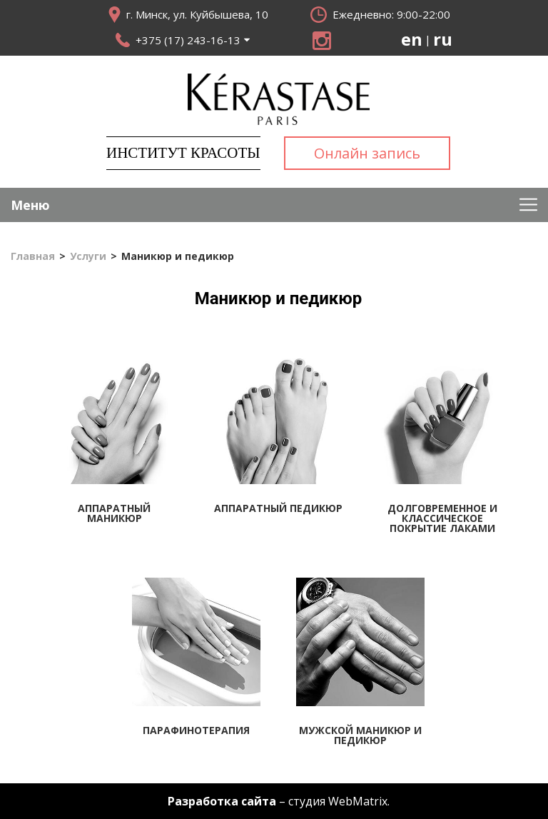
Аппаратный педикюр (278, 508)
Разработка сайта (222, 801)
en (411, 39)
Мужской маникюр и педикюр (360, 735)
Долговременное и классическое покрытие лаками (442, 518)
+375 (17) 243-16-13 (188, 40)
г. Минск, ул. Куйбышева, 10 (197, 14)
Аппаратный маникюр (114, 513)
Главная (33, 256)
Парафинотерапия (196, 730)
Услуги (88, 256)
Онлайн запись (367, 153)
